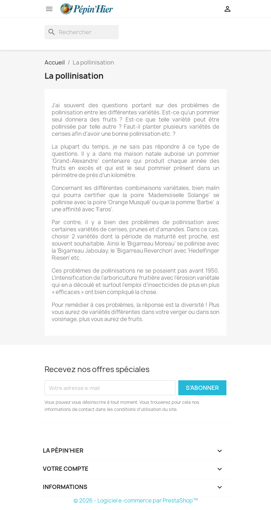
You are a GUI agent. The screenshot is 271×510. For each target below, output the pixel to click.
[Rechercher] (82, 32)
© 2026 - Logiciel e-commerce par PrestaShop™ (135, 500)
